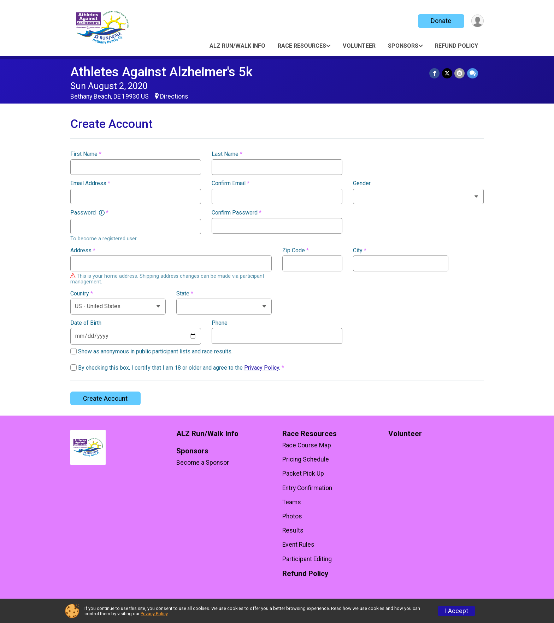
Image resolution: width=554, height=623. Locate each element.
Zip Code (295, 250)
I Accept (456, 611)
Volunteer (359, 45)
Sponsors (403, 45)
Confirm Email (230, 183)
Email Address (90, 183)
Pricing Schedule (305, 459)
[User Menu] (477, 21)
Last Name (227, 154)
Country (81, 293)
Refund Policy (456, 45)
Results (292, 530)
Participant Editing (307, 559)
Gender (362, 183)
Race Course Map (306, 445)
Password (89, 213)
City (359, 250)
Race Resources (302, 45)
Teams (291, 502)
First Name (85, 154)
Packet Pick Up (303, 473)
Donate (440, 20)
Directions (174, 96)
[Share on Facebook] (435, 73)
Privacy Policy (261, 367)
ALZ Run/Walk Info (237, 45)
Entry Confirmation (307, 488)
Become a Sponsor (202, 462)
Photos (292, 516)
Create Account (105, 398)
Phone (220, 323)
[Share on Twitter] (447, 73)
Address (82, 250)
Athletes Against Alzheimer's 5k (161, 72)
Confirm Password (236, 213)
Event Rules (298, 544)
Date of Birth (85, 323)
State (184, 293)
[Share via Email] (460, 73)
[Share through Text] (472, 73)
